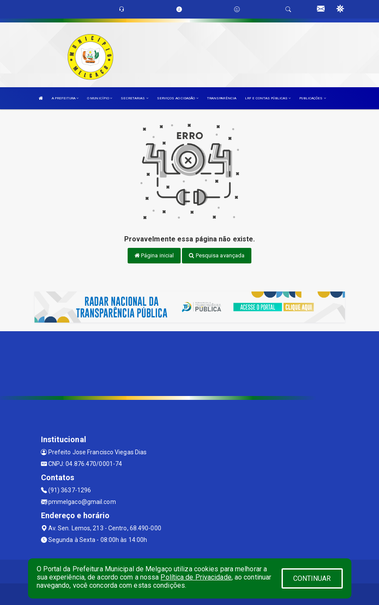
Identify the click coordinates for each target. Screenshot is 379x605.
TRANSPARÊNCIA (221, 98)
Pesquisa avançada (216, 255)
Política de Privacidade (195, 577)
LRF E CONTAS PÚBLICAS (268, 98)
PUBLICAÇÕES (312, 98)
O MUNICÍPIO (99, 98)
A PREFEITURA (65, 98)
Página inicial (154, 255)
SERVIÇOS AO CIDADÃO (177, 98)
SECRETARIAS (134, 98)
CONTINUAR (312, 578)
